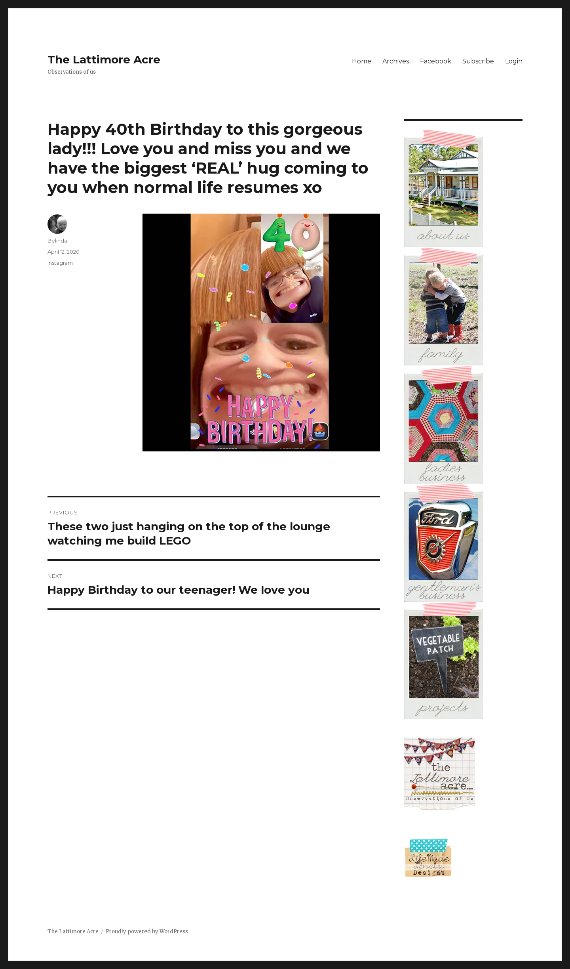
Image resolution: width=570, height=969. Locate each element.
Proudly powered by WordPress (147, 931)
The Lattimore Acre (104, 59)
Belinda (57, 240)
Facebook (435, 61)
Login (513, 61)
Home (361, 61)
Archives (395, 61)
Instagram (60, 263)
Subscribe (478, 61)
